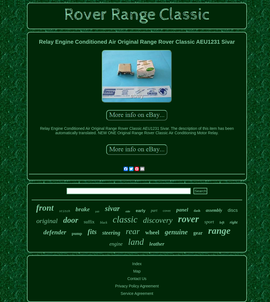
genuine (176, 232)
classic (125, 219)
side (127, 211)
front (45, 208)
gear (198, 233)
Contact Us (136, 278)
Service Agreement (137, 293)
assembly (214, 210)
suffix (89, 221)
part (154, 210)
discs (233, 210)
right (234, 222)
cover (167, 210)
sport (209, 221)
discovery (157, 220)
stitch (64, 211)
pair (97, 211)
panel (182, 210)
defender (54, 232)
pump (77, 233)
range (219, 231)
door (70, 220)
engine (116, 244)
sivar (112, 208)
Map (137, 271)
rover (188, 219)
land (136, 242)
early (140, 210)
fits (92, 232)
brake (83, 209)
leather (156, 244)
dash (197, 211)
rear (133, 231)
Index (136, 264)
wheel (152, 232)
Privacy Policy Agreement (137, 286)
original (47, 220)
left (222, 222)
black (103, 222)
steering (111, 233)
